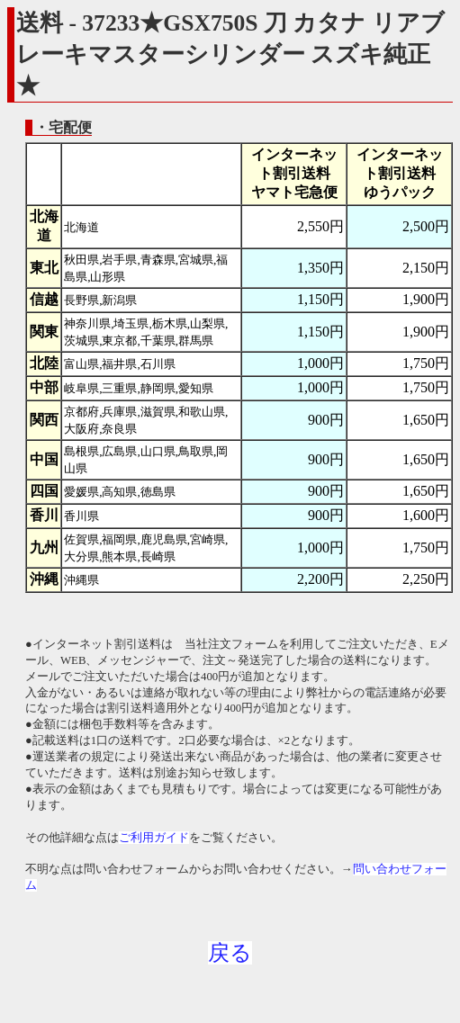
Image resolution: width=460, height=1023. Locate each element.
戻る (230, 953)
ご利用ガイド (154, 837)
